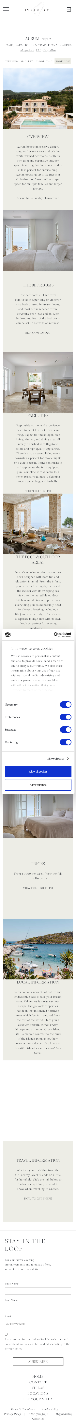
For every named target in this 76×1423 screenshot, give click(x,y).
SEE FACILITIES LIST (38, 491)
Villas (38, 1387)
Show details (55, 759)
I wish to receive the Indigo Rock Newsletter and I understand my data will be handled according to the (37, 1343)
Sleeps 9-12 (27, 50)
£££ (38, 50)
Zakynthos (49, 50)
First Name (12, 1283)
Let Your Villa (38, 1399)
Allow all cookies (38, 772)
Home (8, 45)
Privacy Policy (13, 1348)
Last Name (11, 1300)
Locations (38, 1393)
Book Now (63, 61)
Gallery (27, 61)
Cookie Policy (50, 1409)
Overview (12, 61)
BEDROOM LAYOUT (38, 333)
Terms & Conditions (23, 1409)
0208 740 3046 (38, 1414)
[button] (20, 98)
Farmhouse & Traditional (37, 45)
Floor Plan (44, 61)
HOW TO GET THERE (38, 1198)
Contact (38, 1382)
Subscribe (38, 1361)
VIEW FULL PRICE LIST (38, 888)
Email (8, 1316)
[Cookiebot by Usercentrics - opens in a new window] (54, 635)
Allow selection (38, 785)
